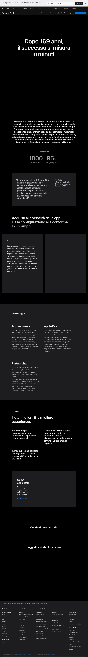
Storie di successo (51, 13)
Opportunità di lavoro (74, 635)
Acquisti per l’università (58, 625)
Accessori (4, 633)
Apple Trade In (39, 631)
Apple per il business (57, 614)
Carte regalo (5, 636)
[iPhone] (25, 9)
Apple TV (21, 627)
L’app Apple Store (40, 626)
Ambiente (71, 619)
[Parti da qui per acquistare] (22, 498)
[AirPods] (38, 9)
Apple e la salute (56, 631)
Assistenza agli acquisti (41, 638)
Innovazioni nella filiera (75, 624)
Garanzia (71, 637)
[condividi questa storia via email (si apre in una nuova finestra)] (46, 533)
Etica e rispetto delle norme (76, 642)
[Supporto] (74, 9)
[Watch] (31, 9)
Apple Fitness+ (22, 635)
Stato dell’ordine (40, 636)
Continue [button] (79, 3)
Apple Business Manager (65, 13)
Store (3, 614)
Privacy (71, 621)
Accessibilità (72, 614)
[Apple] (2, 9)
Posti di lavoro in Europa (75, 646)
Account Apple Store (24, 617)
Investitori (71, 639)
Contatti (71, 649)
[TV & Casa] (46, 9)
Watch (3, 624)
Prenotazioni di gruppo (41, 621)
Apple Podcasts (23, 637)
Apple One (21, 625)
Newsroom (72, 630)
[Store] (8, 9)
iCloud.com (22, 619)
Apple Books (22, 639)
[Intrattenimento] (56, 9)
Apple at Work (8, 13)
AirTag (3, 631)
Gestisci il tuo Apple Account (26, 614)
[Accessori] (66, 9)
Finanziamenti (39, 633)
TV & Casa (5, 628)
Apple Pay (4, 642)
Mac (3, 617)
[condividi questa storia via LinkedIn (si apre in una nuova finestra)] (36, 533)
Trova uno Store (40, 614)
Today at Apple (39, 619)
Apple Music (22, 630)
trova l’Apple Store (20, 654)
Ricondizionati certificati (42, 628)
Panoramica (35, 13)
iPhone (4, 621)
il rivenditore (29, 654)
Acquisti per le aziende (58, 617)
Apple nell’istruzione (57, 623)
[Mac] (14, 9)
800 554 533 (51, 654)
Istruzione (71, 617)
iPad (3, 619)
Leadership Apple (73, 632)
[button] (60, 3)
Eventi (70, 644)
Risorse (42, 13)
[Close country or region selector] (85, 3)
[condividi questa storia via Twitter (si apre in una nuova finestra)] (41, 533)
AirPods (4, 626)
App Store (21, 642)
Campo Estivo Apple (41, 624)
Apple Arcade (22, 632)
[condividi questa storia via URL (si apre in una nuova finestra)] (52, 533)
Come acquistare (80, 13)
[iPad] (19, 9)
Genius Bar (38, 617)
